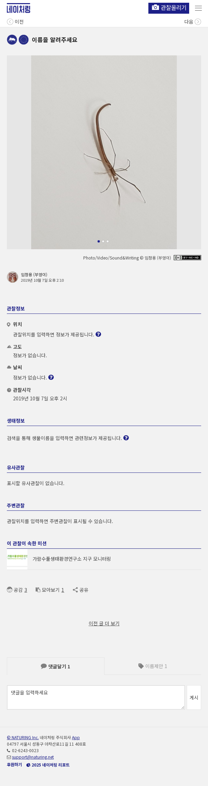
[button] (98, 241)
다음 (192, 21)
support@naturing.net (33, 757)
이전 (15, 21)
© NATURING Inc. (23, 737)
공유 (80, 589)
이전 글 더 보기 (104, 623)
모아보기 (48, 589)
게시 (193, 697)
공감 (15, 589)
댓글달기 (55, 666)
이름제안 (152, 666)
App (76, 737)
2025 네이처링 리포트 (48, 765)
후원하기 (14, 764)
